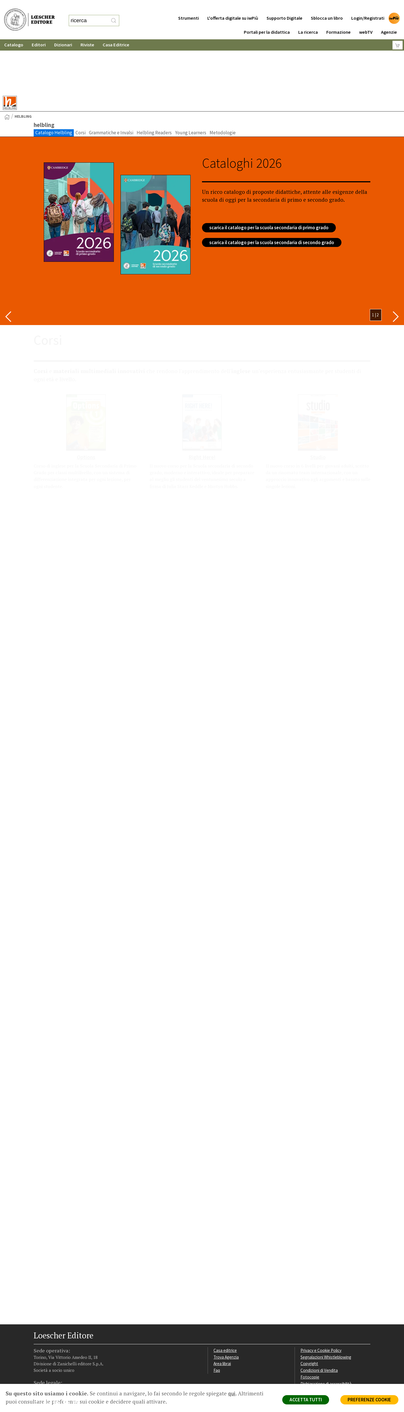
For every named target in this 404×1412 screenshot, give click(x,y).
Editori (39, 34)
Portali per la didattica (267, 21)
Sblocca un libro (327, 7)
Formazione (338, 21)
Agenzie (389, 21)
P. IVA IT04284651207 (53, 1371)
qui (231, 1393)
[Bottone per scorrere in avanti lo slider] (395, 261)
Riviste (87, 34)
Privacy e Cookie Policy (320, 1295)
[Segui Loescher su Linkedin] (58, 1348)
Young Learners (190, 78)
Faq (217, 1315)
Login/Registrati (367, 7)
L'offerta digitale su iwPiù (232, 7)
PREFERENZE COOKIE (369, 1400)
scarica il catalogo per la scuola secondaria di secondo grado (271, 187)
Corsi (80, 78)
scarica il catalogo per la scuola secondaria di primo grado (269, 173)
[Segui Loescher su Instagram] (48, 1348)
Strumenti (188, 7)
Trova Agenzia (226, 1302)
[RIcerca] (113, 15)
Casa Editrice (116, 34)
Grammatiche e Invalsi (111, 78)
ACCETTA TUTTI (306, 1400)
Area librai (222, 1308)
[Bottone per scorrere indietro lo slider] (8, 261)
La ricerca (308, 21)
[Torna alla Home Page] (7, 62)
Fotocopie (309, 1322)
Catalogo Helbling (53, 78)
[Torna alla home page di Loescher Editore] (29, 14)
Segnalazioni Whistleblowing (325, 1302)
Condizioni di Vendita (319, 1315)
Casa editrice (225, 1295)
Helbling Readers (154, 78)
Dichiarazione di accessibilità (326, 1329)
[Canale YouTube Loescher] (68, 1348)
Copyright (309, 1308)
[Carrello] (397, 34)
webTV (366, 21)
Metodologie (223, 78)
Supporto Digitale (284, 7)
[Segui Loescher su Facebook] (38, 1348)
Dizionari (63, 34)
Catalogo (13, 34)
